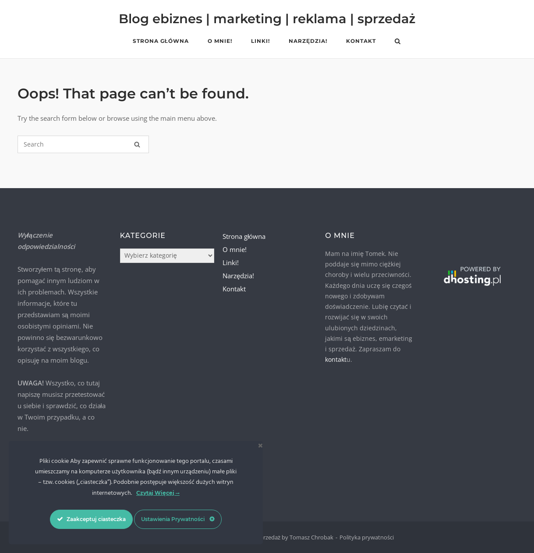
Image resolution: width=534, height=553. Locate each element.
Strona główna (161, 41)
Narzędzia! (308, 41)
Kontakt (361, 41)
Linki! (260, 41)
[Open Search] (397, 42)
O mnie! (220, 41)
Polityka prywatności (366, 537)
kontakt (336, 359)
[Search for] (83, 144)
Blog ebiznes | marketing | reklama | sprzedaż (267, 18)
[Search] (137, 144)
